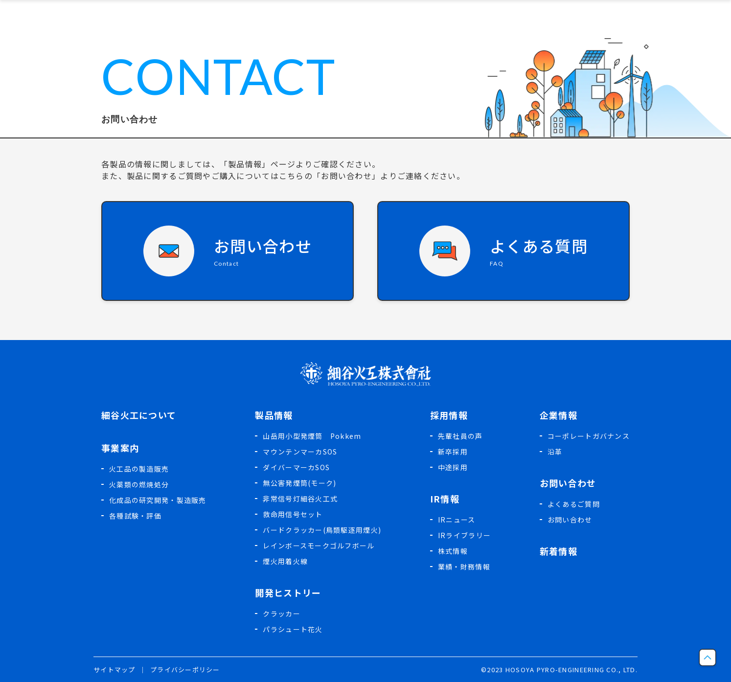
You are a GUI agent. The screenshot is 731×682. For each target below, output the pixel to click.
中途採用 (453, 467)
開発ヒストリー (288, 592)
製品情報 (274, 415)
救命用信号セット (292, 514)
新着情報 (558, 551)
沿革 (555, 451)
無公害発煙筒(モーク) (299, 483)
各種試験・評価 (135, 516)
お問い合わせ (568, 483)
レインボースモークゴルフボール (318, 545)
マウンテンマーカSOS (300, 451)
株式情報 (453, 551)
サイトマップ (114, 669)
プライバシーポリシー (185, 669)
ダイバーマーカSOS (296, 467)
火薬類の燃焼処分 (139, 484)
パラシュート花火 (292, 629)
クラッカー (281, 613)
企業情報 (558, 415)
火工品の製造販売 (139, 469)
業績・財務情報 (464, 566)
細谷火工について (138, 415)
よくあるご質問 (574, 504)
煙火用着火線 (285, 561)
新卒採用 (453, 451)
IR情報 (444, 498)
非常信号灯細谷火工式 (300, 498)
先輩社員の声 (460, 436)
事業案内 (120, 447)
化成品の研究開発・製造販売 (157, 500)
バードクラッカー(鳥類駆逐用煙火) (322, 530)
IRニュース (457, 519)
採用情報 (449, 415)
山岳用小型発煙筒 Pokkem (312, 436)
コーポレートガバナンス (589, 436)
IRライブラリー (464, 535)
